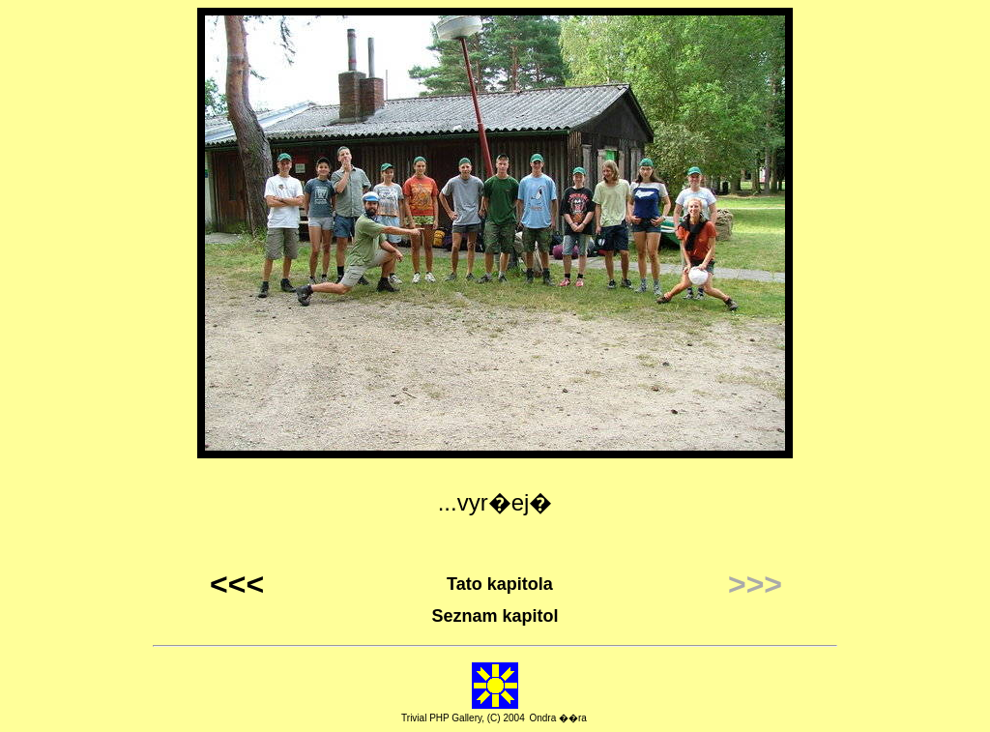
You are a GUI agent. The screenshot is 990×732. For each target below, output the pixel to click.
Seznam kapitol (494, 616)
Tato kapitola (500, 584)
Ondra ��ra (557, 718)
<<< (237, 584)
